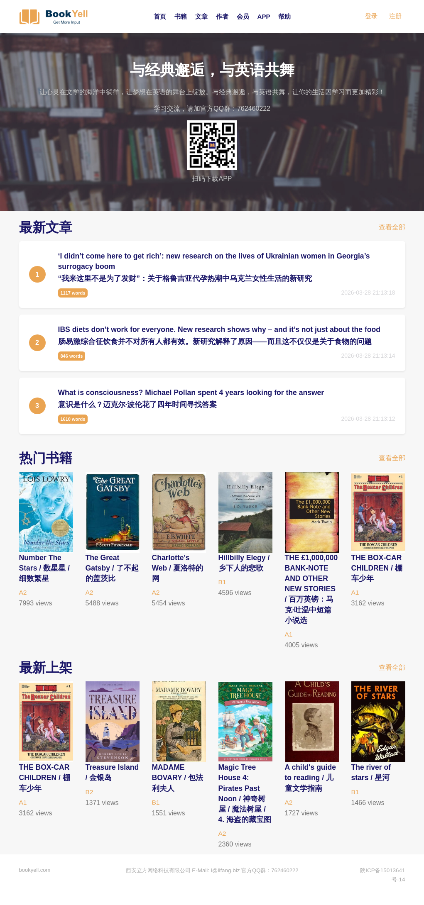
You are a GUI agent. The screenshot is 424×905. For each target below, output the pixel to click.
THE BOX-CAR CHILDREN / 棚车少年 (377, 568)
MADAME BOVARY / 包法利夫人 (178, 788)
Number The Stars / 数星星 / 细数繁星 (45, 568)
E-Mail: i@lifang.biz (216, 880)
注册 (395, 16)
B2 (90, 802)
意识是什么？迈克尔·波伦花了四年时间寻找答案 (137, 404)
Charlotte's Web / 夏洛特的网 (178, 568)
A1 (289, 644)
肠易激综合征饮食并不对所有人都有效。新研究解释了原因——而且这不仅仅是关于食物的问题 (215, 341)
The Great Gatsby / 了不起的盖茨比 (109, 568)
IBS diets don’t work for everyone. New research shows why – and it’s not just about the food (223, 329)
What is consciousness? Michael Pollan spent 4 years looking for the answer (194, 392)
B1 (222, 581)
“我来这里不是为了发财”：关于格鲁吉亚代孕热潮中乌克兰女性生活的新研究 (185, 278)
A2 (23, 592)
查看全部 (392, 227)
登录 (371, 16)
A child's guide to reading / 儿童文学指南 (311, 788)
